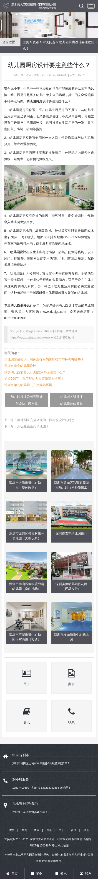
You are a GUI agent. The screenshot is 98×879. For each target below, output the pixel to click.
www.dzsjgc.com (54, 311)
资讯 (36, 42)
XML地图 (63, 845)
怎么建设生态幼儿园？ (33, 426)
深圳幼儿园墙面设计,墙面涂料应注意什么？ (35, 372)
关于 (61, 830)
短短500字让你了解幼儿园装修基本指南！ (34, 378)
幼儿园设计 (18, 252)
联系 (86, 830)
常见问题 (49, 42)
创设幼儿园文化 (26, 404)
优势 (12, 830)
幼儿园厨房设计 (37, 101)
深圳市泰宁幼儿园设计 (20, 366)
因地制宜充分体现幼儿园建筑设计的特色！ (47, 420)
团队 (36, 830)
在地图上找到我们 (25, 804)
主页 (26, 42)
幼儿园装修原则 (71, 404)
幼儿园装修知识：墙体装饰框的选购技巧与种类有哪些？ (44, 359)
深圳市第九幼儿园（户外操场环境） (29, 385)
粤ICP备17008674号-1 (43, 845)
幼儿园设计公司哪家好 (27, 396)
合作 (73, 830)
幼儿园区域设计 (71, 396)
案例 (24, 830)
